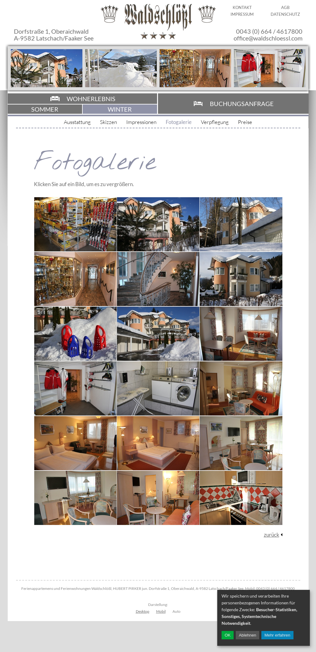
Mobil (161, 611)
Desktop (142, 611)
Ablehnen (247, 635)
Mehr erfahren (277, 635)
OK (228, 635)
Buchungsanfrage (242, 103)
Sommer (44, 109)
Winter (120, 109)
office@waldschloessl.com (268, 38)
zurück (271, 534)
